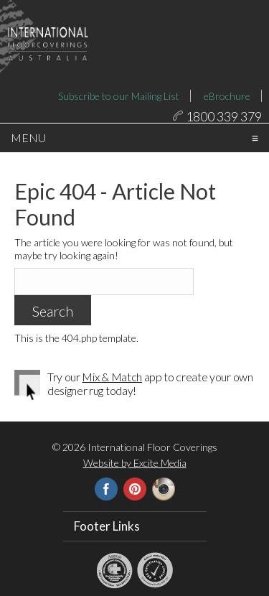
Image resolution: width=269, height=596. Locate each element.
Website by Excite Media (135, 484)
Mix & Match (111, 398)
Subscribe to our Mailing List (118, 96)
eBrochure (227, 96)
